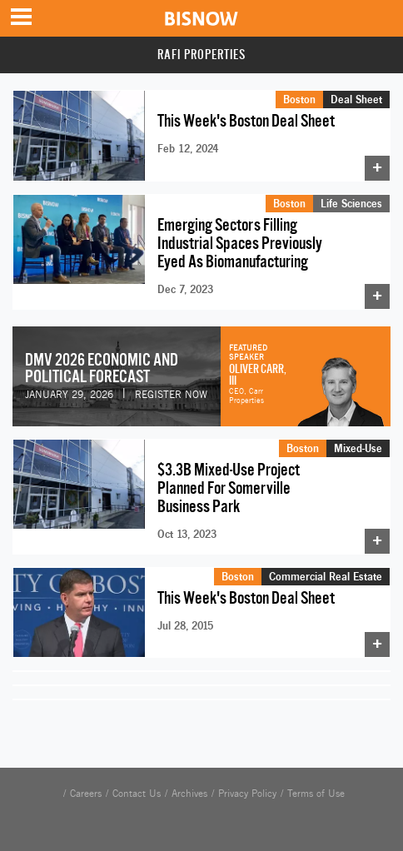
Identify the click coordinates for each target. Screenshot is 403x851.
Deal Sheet (356, 99)
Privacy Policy (247, 793)
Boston (299, 99)
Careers (86, 793)
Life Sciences (351, 203)
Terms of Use (316, 793)
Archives (189, 793)
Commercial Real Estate (325, 576)
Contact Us (136, 793)
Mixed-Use (358, 448)
